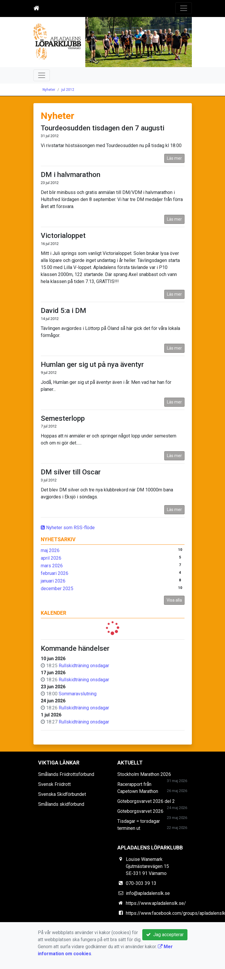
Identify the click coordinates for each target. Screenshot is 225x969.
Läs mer (174, 158)
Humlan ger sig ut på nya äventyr (92, 364)
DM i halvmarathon (70, 175)
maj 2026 (50, 550)
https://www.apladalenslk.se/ (156, 903)
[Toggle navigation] (183, 8)
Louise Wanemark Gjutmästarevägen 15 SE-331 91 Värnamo (147, 866)
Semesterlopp (63, 418)
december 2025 (57, 588)
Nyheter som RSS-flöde (68, 527)
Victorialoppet (63, 235)
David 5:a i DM (63, 310)
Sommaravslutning (78, 693)
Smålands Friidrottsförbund (66, 774)
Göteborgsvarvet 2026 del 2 (146, 801)
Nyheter (49, 90)
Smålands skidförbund (61, 804)
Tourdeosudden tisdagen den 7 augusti (102, 128)
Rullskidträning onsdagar (84, 665)
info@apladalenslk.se (148, 893)
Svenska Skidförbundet (62, 794)
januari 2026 (53, 581)
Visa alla (174, 600)
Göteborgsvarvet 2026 (140, 811)
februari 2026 (54, 573)
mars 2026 (52, 565)
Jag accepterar (165, 934)
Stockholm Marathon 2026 (144, 774)
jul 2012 (67, 90)
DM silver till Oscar (71, 472)
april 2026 (51, 558)
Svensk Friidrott (54, 784)
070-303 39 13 (141, 883)
